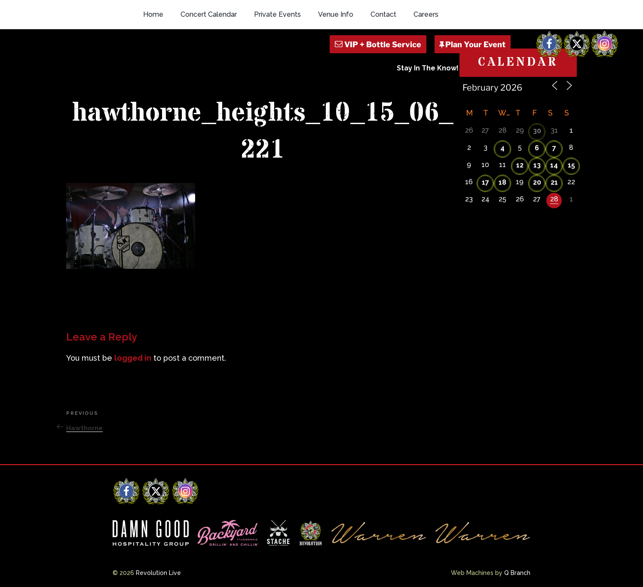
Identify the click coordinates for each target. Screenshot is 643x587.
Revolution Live (158, 572)
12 (520, 165)
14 (554, 165)
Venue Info (335, 14)
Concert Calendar (209, 14)
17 (485, 182)
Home (153, 14)
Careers (425, 14)
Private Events (277, 14)
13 (537, 165)
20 (537, 182)
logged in (132, 357)
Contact (383, 14)
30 (537, 131)
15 (571, 165)
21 (554, 182)
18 (502, 182)
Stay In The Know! (428, 68)
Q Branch (517, 572)
